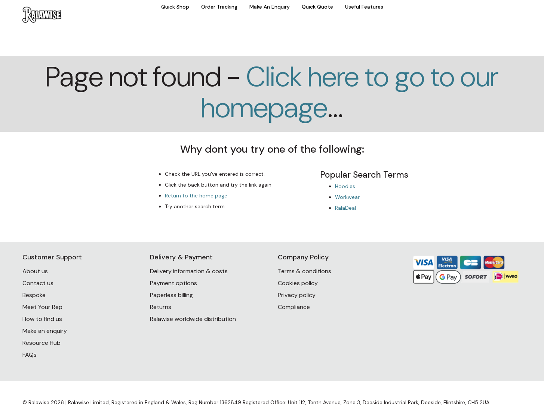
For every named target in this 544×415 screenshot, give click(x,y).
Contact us (37, 283)
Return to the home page (196, 195)
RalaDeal (345, 208)
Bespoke (34, 295)
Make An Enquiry (269, 6)
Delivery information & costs (189, 271)
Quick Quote (317, 6)
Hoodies (345, 186)
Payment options (173, 283)
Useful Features (364, 6)
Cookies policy (298, 283)
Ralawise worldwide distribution (193, 319)
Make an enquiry (44, 331)
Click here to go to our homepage (349, 92)
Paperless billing (171, 295)
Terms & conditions (304, 271)
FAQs (29, 355)
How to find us (42, 319)
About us (35, 271)
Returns (160, 307)
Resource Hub (41, 343)
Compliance (294, 307)
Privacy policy (297, 295)
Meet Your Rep (42, 307)
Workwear (347, 197)
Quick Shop (175, 6)
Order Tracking (219, 6)
